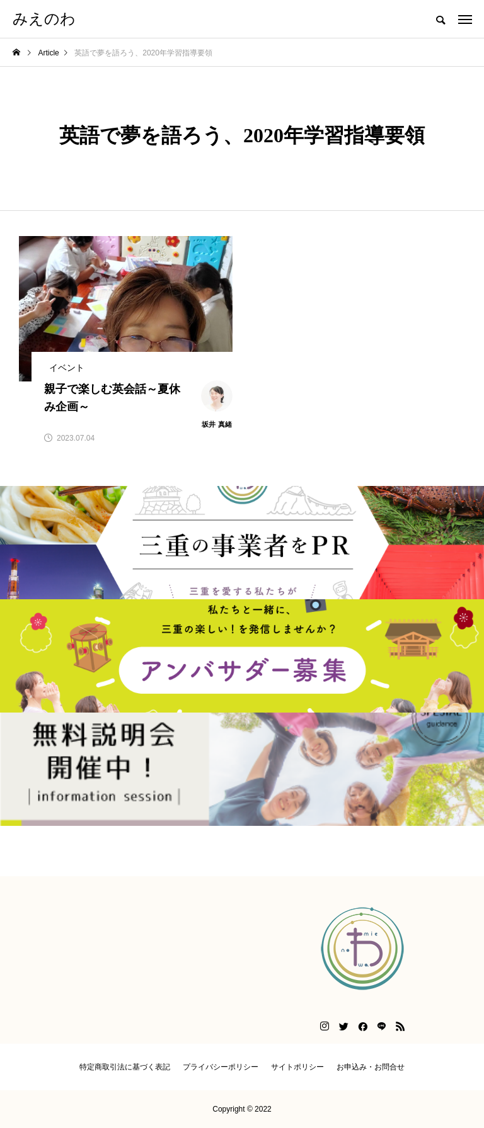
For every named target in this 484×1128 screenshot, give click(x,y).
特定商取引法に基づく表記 (124, 1067)
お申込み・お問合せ (371, 1067)
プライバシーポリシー (220, 1067)
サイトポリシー (297, 1067)
